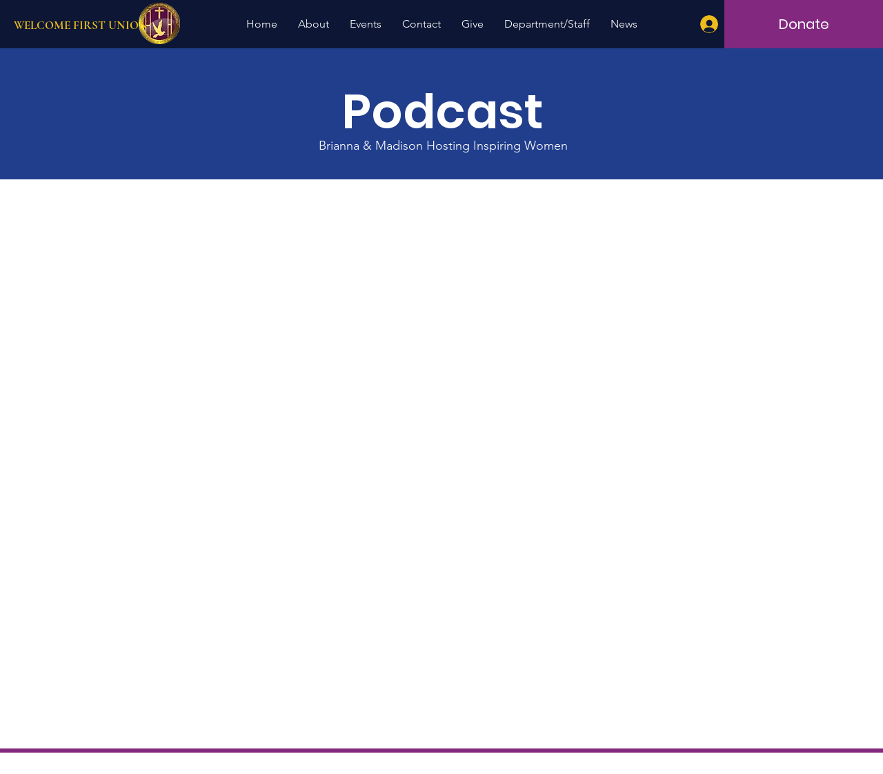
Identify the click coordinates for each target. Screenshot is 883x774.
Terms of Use (510, 762)
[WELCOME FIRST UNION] (119, 25)
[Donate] (803, 24)
